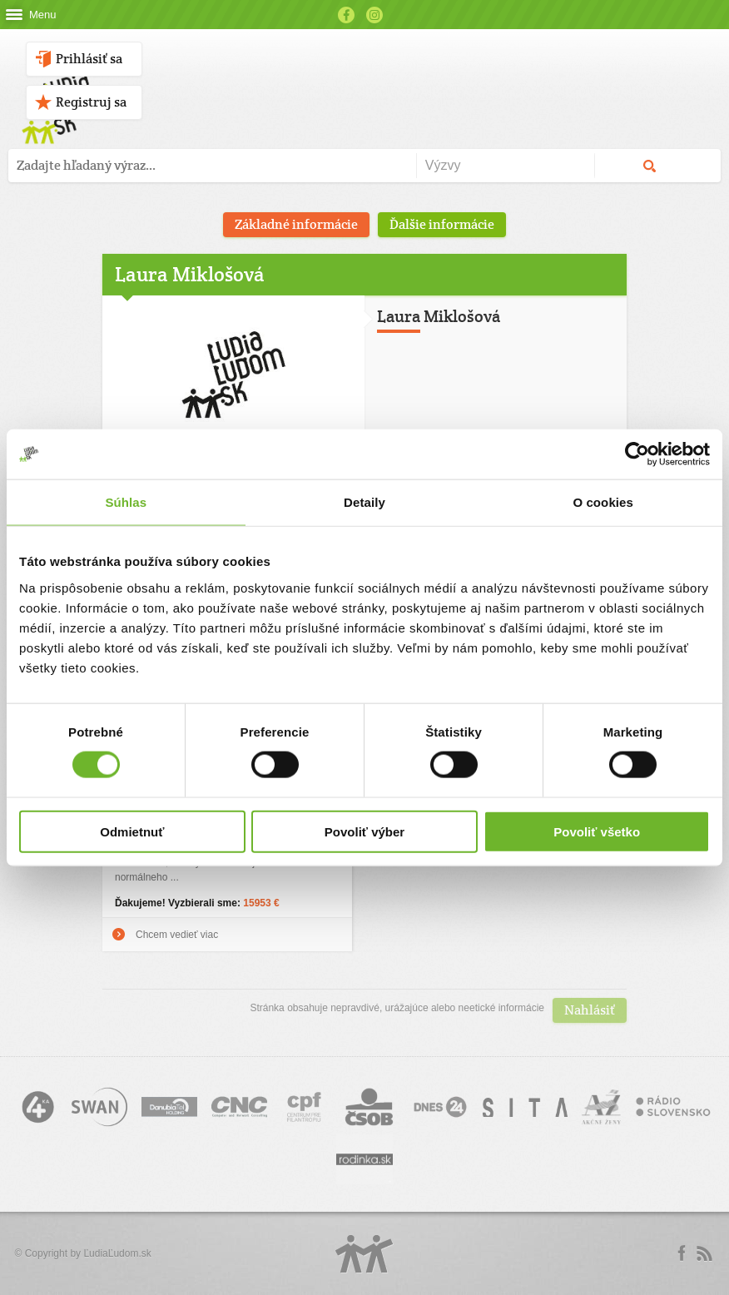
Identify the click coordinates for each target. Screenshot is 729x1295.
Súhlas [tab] (125, 502)
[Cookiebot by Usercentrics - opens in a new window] (637, 454)
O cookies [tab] (603, 502)
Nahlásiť (589, 1010)
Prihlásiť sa (89, 58)
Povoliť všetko (596, 831)
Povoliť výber (364, 831)
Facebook (346, 15)
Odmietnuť (132, 831)
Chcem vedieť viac (177, 934)
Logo (364, 1253)
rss (704, 1253)
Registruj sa (91, 102)
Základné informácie (296, 224)
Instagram (374, 15)
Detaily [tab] (364, 502)
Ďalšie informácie (441, 224)
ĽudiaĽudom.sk (117, 1253)
